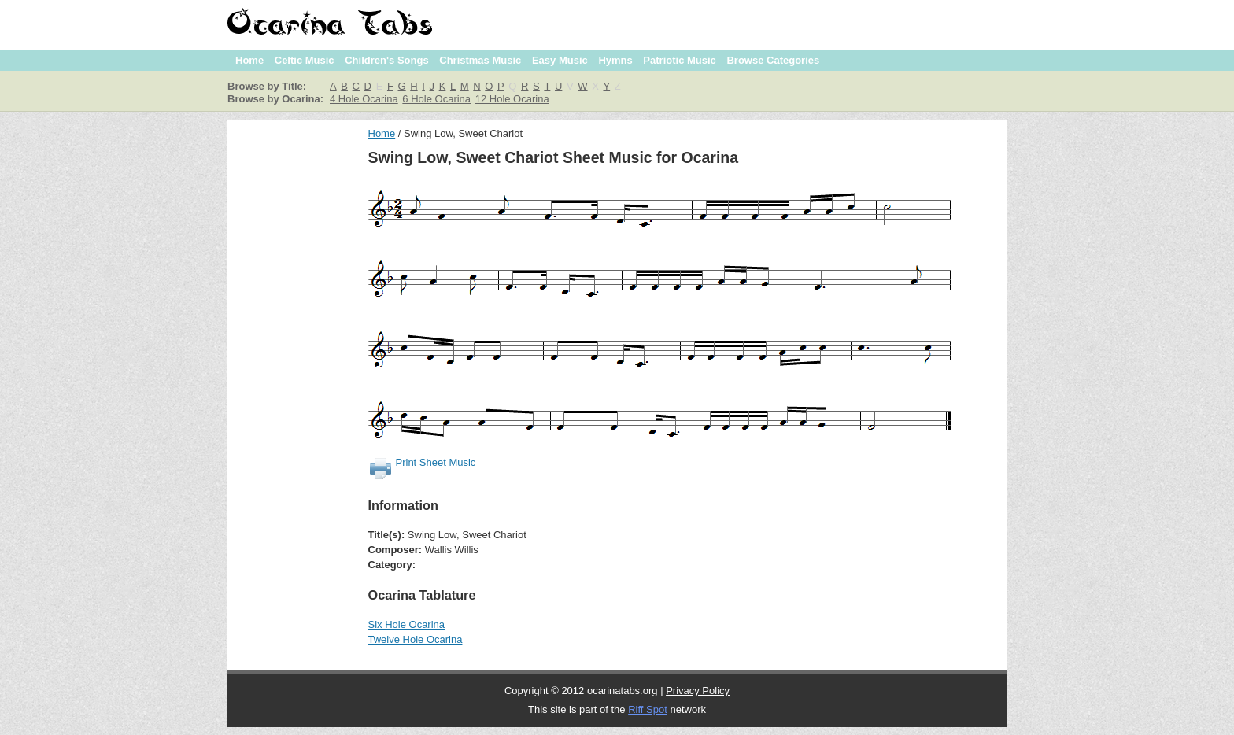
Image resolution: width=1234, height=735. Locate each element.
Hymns (615, 60)
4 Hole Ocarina (364, 99)
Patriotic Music (679, 60)
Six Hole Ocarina (406, 624)
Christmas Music (480, 60)
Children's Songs (386, 60)
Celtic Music (304, 60)
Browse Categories (772, 60)
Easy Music (560, 60)
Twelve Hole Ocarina (415, 639)
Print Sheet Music (436, 462)
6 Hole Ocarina (436, 99)
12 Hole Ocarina (512, 99)
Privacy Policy (698, 690)
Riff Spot (647, 709)
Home (249, 60)
